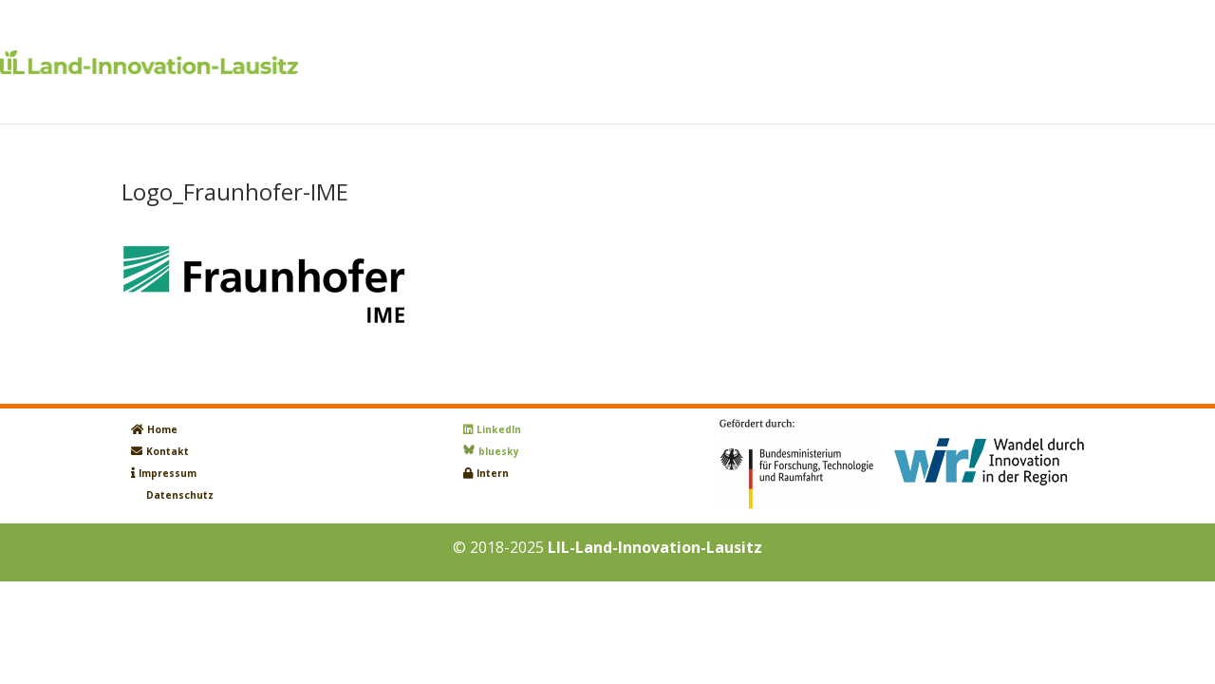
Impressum (167, 473)
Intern (493, 473)
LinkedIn (499, 429)
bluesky (498, 451)
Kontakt (167, 451)
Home (162, 429)
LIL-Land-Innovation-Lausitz (655, 547)
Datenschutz (180, 495)
